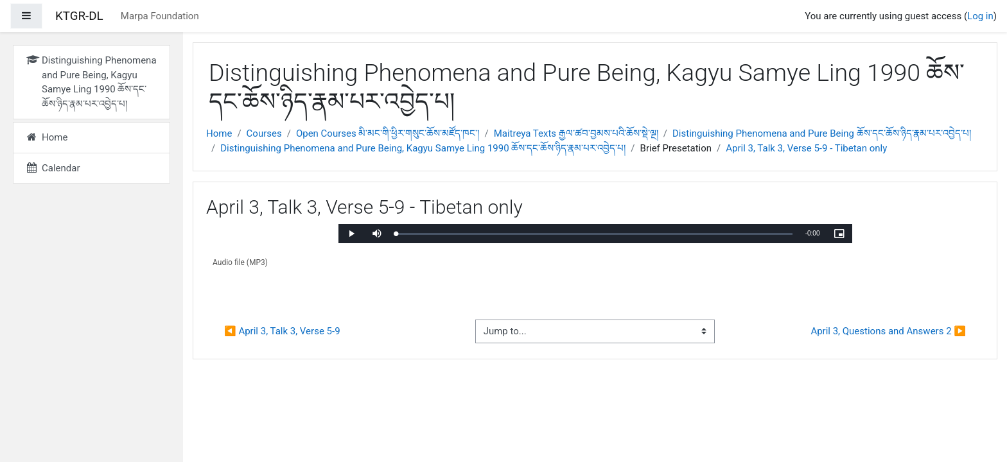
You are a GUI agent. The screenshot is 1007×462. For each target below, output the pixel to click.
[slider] (594, 234)
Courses (264, 133)
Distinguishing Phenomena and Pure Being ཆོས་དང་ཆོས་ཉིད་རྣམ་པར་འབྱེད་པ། (821, 133)
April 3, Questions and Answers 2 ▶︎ (888, 331)
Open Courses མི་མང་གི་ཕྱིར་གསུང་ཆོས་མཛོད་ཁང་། (388, 133)
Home (219, 133)
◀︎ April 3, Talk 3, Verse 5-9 (282, 331)
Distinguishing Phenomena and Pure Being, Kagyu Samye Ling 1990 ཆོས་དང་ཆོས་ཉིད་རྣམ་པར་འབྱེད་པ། (423, 148)
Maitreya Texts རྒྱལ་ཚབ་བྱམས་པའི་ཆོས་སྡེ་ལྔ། (576, 133)
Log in (980, 16)
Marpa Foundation (160, 16)
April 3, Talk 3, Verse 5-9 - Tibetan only (806, 148)
